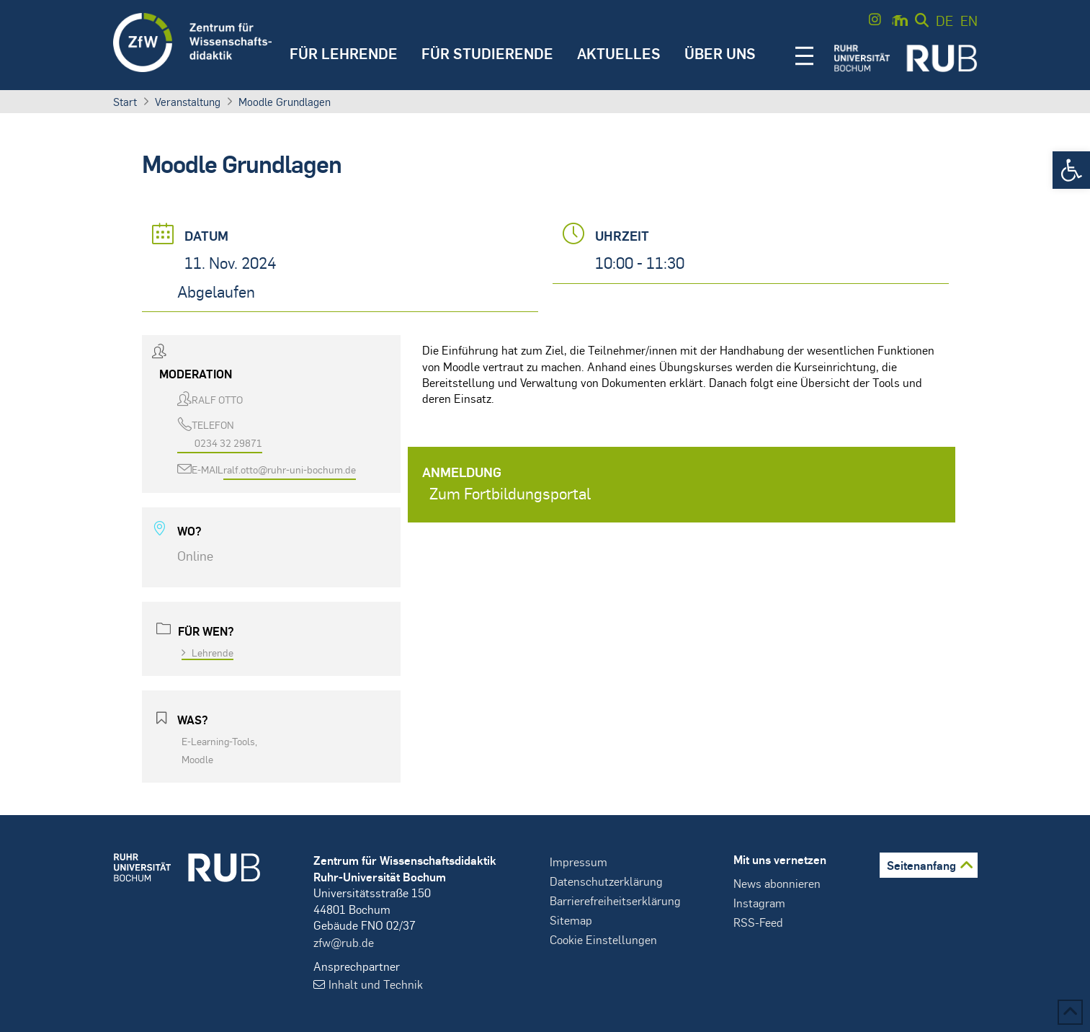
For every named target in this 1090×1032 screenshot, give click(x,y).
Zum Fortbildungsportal (510, 493)
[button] (1071, 170)
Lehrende (207, 652)
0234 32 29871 (228, 442)
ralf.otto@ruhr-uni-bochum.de (289, 469)
